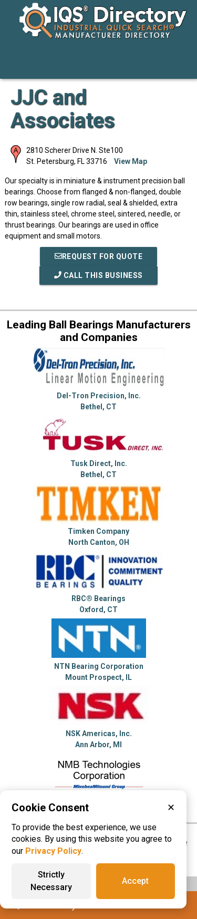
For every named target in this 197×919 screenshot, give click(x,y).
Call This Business (98, 275)
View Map (130, 161)
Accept (135, 881)
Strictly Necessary (51, 881)
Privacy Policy (53, 851)
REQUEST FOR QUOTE (99, 256)
